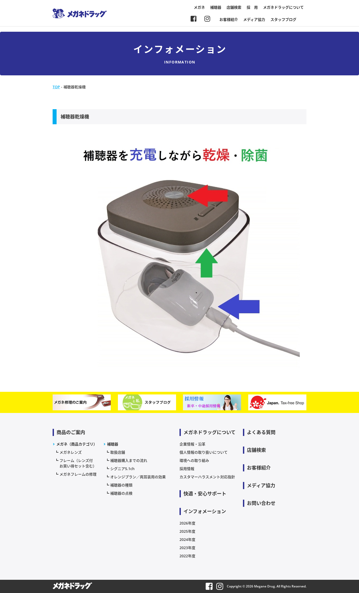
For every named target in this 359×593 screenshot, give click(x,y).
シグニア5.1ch (122, 468)
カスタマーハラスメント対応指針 (207, 476)
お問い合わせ (261, 503)
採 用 (252, 7)
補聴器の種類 (121, 485)
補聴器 (215, 7)
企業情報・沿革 (192, 444)
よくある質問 (261, 432)
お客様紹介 (228, 19)
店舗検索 (234, 7)
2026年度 (187, 523)
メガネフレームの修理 (77, 474)
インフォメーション (204, 511)
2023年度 (187, 547)
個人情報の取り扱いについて (204, 452)
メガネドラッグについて (283, 7)
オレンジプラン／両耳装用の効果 (138, 476)
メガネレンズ (70, 452)
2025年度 (187, 531)
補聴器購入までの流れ (128, 460)
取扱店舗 (117, 452)
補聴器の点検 (121, 493)
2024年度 (187, 539)
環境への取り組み (194, 460)
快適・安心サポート (204, 493)
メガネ (199, 7)
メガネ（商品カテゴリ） (76, 444)
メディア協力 (254, 19)
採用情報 (187, 468)
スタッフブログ (283, 19)
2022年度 (187, 555)
